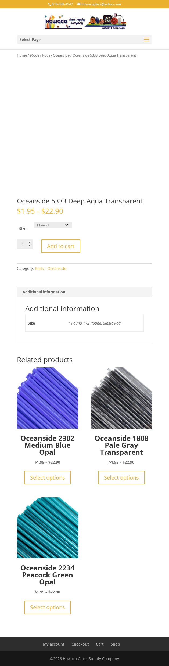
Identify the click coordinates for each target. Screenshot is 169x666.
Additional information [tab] (44, 291)
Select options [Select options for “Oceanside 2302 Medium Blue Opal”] (47, 477)
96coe (34, 55)
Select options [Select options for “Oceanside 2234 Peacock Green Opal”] (47, 607)
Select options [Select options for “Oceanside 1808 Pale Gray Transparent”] (121, 477)
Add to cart (60, 246)
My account (53, 644)
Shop (115, 644)
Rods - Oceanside (56, 55)
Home (22, 55)
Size (22, 228)
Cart (100, 644)
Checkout (80, 644)
